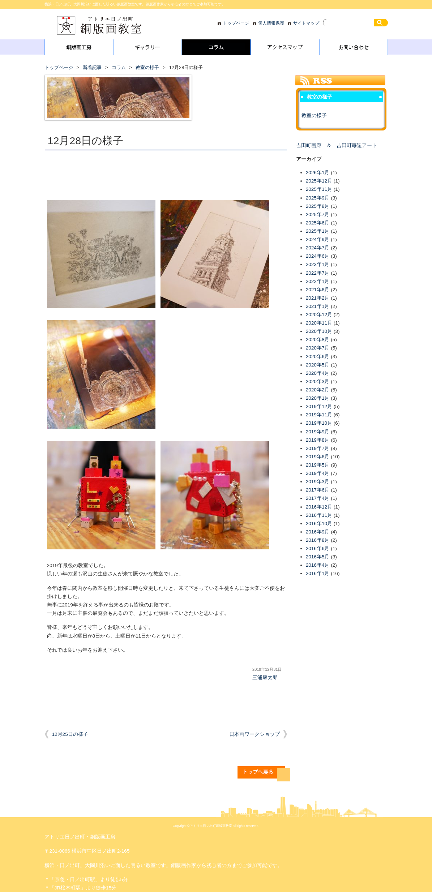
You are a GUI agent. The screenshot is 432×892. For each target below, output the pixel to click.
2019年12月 (319, 406)
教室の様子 (147, 67)
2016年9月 (318, 532)
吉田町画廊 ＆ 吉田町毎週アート (336, 145)
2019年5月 (318, 465)
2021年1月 (318, 306)
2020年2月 (318, 390)
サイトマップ (306, 23)
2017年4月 (318, 498)
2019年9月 (318, 431)
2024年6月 (318, 256)
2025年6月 (318, 223)
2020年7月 (318, 348)
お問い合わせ (353, 48)
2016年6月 (318, 548)
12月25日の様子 (70, 734)
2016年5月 (318, 556)
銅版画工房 (78, 48)
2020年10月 (319, 331)
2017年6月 (318, 490)
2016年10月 (319, 523)
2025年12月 (319, 181)
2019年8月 (318, 440)
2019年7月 (318, 448)
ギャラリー (147, 48)
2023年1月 (318, 264)
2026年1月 (318, 172)
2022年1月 (318, 281)
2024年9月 (318, 239)
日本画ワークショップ (254, 734)
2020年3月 (318, 381)
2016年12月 (319, 507)
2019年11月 (319, 414)
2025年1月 (318, 231)
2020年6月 (318, 356)
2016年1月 (318, 573)
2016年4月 (318, 565)
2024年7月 (318, 247)
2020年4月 (318, 373)
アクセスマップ (285, 48)
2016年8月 (318, 540)
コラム (216, 48)
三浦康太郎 (265, 677)
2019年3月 (318, 481)
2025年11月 (319, 189)
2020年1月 (318, 398)
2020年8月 (318, 339)
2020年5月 (318, 365)
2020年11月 (319, 323)
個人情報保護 (271, 23)
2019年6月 (318, 456)
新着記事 (92, 67)
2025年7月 (318, 214)
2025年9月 (318, 198)
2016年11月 (319, 515)
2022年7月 (318, 273)
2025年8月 (318, 206)
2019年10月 (319, 423)
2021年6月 (318, 289)
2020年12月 (319, 314)
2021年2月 (318, 298)
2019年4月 (318, 473)
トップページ (236, 23)
